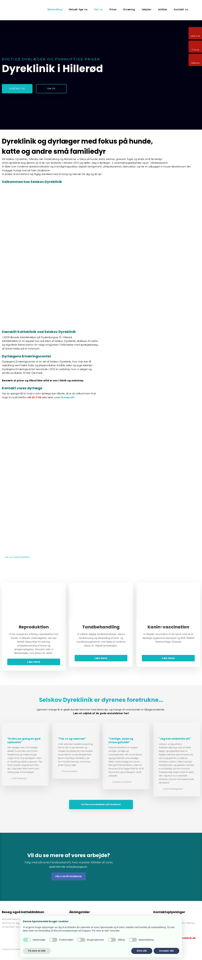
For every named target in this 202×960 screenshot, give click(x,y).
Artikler (162, 9)
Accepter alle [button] (166, 950)
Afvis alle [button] (142, 950)
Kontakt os (181, 9)
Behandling (55, 9)
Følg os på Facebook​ (68, 876)
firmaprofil (67, 397)
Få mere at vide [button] (36, 950)
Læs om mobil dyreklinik (17, 557)
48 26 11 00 (34, 397)
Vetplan (146, 9)
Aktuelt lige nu (78, 9)
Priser (113, 9)
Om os (98, 9)
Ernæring (129, 9)
